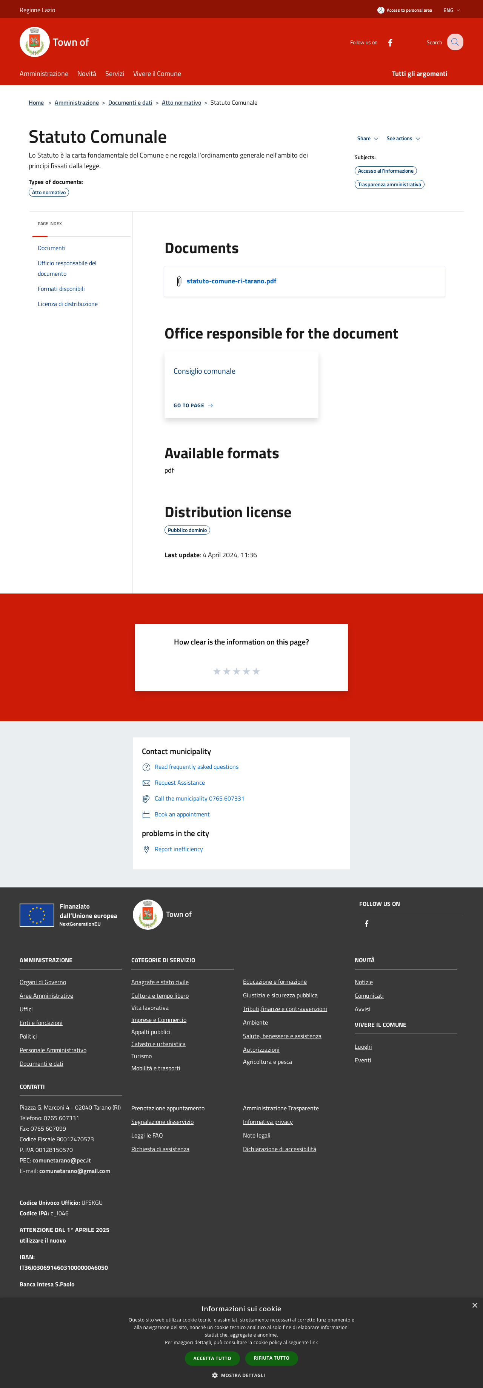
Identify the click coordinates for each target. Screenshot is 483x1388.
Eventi (363, 1060)
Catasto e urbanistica (158, 1043)
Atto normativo (181, 102)
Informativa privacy (268, 1121)
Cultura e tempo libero (160, 995)
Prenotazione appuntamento (168, 1108)
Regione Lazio (37, 9)
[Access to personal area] (405, 10)
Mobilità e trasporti (155, 1068)
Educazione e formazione (275, 981)
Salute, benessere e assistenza (282, 1035)
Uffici (26, 1009)
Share (369, 138)
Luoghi (363, 1046)
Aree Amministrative (46, 995)
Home (36, 102)
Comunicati (369, 995)
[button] (241, 1375)
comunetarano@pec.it (61, 1160)
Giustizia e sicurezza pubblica (280, 995)
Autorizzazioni (261, 1049)
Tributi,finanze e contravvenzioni (285, 1008)
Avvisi (362, 1009)
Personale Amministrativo (53, 1049)
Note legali (257, 1135)
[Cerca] (454, 42)
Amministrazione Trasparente (281, 1108)
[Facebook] (384, 42)
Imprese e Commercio (158, 1019)
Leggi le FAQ (147, 1135)
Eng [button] (452, 10)
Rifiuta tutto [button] (272, 1358)
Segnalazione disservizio (162, 1121)
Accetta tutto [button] (212, 1358)
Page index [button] (50, 223)
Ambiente (255, 1022)
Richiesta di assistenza (160, 1148)
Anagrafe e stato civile (160, 981)
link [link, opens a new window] (314, 1342)
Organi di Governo (43, 981)
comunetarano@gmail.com (74, 1170)
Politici (28, 1036)
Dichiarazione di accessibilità (279, 1148)
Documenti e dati (130, 102)
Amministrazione (77, 102)
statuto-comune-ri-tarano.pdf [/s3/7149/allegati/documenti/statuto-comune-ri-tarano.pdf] (231, 281)
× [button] (474, 1306)
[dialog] (241, 1343)
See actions (405, 138)
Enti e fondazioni (41, 1022)
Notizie (364, 981)
